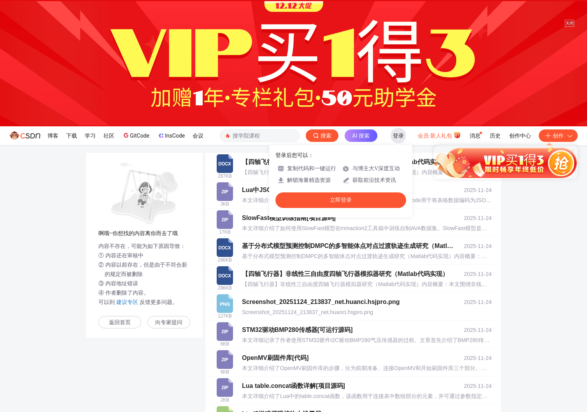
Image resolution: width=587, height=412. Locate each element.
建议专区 (127, 302)
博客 (52, 136)
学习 (90, 136)
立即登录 (341, 200)
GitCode (135, 135)
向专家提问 (168, 322)
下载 (71, 136)
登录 (398, 136)
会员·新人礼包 (439, 135)
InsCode (171, 135)
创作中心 (520, 136)
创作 (558, 136)
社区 (108, 136)
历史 (495, 136)
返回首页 (120, 322)
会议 (198, 136)
